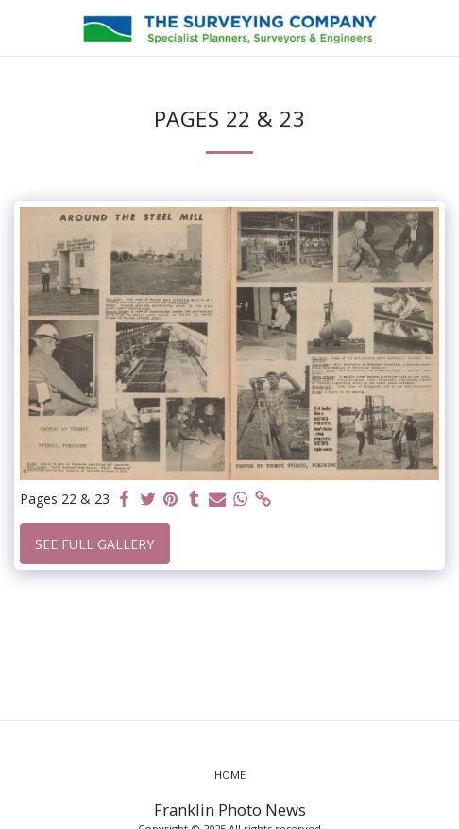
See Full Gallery (94, 544)
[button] (21, 27)
